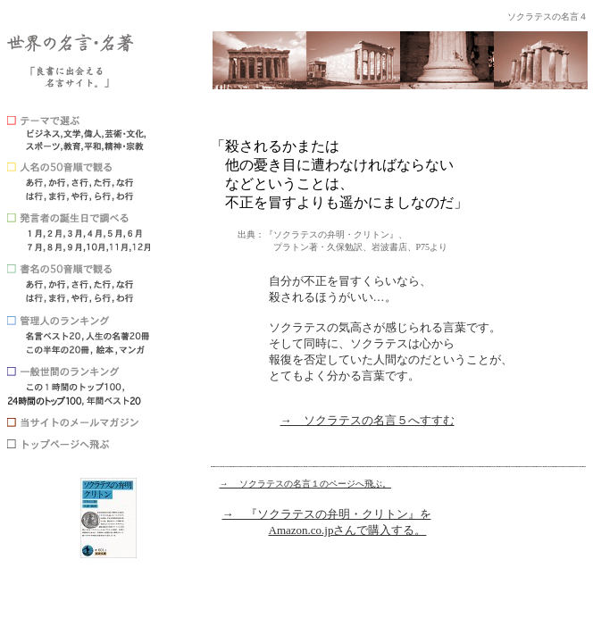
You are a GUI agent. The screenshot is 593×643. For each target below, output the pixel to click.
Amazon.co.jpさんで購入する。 (348, 530)
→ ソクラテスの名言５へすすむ (367, 420)
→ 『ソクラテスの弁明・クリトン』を (326, 514)
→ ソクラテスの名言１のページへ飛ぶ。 (306, 484)
